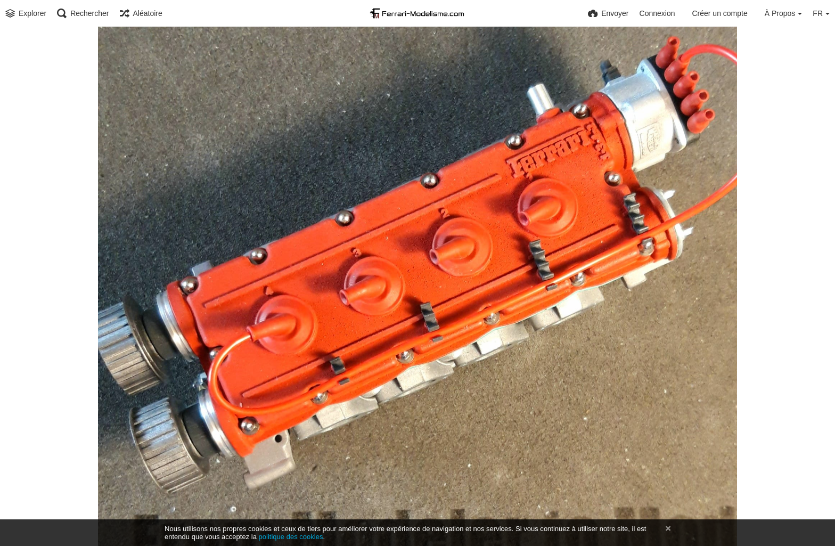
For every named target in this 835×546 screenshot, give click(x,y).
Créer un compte (719, 13)
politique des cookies (291, 537)
